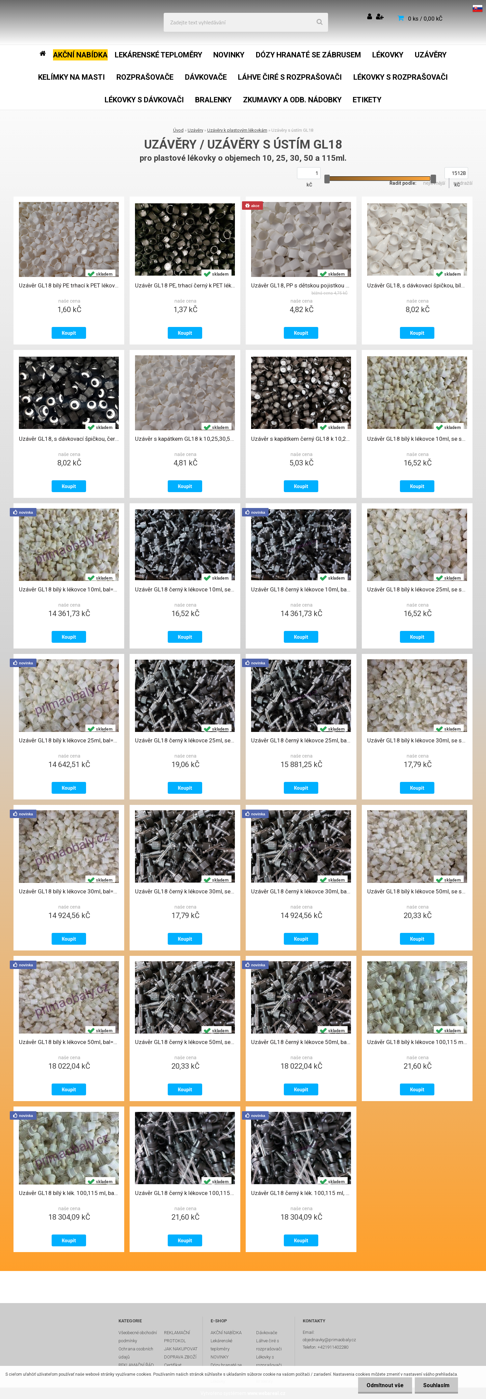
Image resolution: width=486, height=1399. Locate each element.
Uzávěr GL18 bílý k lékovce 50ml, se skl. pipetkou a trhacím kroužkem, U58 (417, 891)
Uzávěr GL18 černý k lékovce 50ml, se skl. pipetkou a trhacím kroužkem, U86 (185, 1042)
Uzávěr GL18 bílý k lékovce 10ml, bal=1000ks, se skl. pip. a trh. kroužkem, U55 (69, 589)
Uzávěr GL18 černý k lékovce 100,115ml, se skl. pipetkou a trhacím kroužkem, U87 (185, 1193)
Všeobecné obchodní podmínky (137, 1336)
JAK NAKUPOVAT (180, 1348)
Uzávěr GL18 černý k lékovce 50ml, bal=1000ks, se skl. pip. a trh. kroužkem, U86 (301, 1042)
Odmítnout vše (385, 1385)
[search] (319, 22)
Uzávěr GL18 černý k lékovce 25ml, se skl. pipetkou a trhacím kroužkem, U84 (185, 740)
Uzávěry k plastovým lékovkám (237, 130)
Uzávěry (195, 130)
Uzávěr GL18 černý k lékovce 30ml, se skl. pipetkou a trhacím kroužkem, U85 (185, 891)
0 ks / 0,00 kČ (425, 18)
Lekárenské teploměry (221, 1344)
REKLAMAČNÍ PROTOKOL (177, 1336)
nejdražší (463, 183)
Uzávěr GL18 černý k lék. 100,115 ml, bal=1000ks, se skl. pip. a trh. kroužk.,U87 (301, 1193)
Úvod (178, 130)
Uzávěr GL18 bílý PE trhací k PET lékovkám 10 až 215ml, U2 (69, 285)
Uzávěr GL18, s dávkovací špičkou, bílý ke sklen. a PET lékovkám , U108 (417, 285)
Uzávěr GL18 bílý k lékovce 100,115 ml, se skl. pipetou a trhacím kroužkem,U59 (417, 1042)
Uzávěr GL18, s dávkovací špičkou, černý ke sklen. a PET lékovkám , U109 (69, 438)
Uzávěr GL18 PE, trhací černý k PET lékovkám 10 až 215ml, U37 (185, 285)
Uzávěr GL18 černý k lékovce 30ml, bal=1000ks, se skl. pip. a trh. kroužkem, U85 (301, 891)
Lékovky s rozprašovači (269, 1361)
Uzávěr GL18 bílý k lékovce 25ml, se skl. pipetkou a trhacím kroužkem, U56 (417, 589)
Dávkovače (266, 1332)
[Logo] (54, 22)
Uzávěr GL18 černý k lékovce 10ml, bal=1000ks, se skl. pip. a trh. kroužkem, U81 (301, 589)
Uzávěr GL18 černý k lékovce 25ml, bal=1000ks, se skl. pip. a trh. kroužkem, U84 (301, 740)
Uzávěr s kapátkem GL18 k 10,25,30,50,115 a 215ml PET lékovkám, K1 (185, 438)
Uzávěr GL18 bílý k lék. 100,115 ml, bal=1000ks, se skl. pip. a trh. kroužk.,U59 (69, 1193)
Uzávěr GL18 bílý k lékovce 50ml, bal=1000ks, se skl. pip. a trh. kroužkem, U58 (69, 1042)
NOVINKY (219, 1356)
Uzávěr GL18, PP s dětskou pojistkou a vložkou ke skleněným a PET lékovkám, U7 (301, 285)
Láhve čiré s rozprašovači (269, 1344)
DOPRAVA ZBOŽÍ (180, 1356)
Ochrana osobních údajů (135, 1352)
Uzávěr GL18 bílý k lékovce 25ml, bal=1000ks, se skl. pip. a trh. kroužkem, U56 (69, 740)
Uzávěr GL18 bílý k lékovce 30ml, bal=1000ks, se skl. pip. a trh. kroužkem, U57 (69, 891)
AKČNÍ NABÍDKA (226, 1332)
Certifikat (173, 1365)
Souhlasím (436, 1385)
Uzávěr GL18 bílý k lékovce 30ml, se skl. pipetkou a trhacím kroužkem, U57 (417, 740)
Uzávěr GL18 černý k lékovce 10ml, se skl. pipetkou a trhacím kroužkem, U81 (185, 589)
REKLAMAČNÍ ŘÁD (136, 1365)
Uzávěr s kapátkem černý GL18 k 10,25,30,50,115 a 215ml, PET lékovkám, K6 (301, 438)
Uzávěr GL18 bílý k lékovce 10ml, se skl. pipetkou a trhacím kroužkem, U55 (417, 438)
